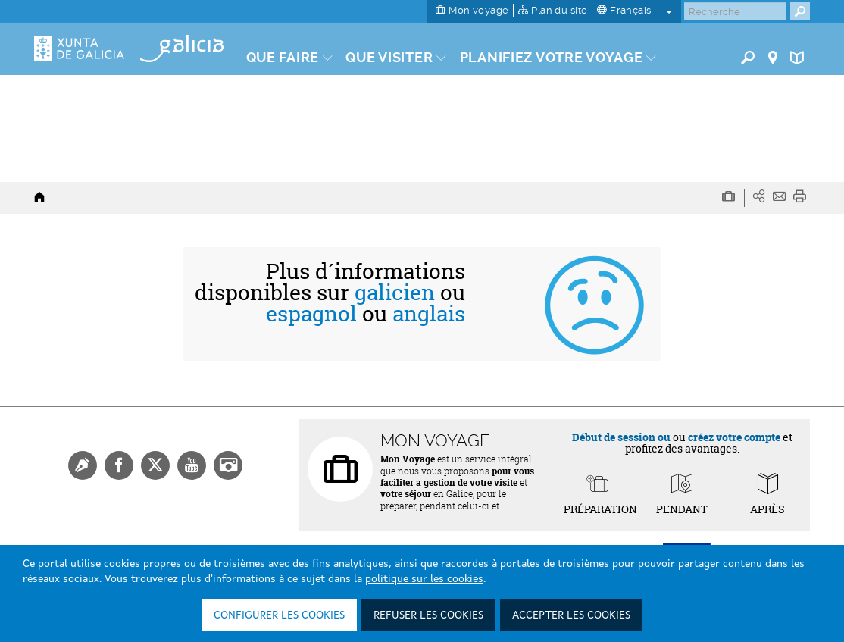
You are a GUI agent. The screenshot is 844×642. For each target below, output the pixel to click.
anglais (428, 313)
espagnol (311, 313)
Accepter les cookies (571, 615)
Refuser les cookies (428, 615)
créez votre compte (734, 437)
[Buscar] (735, 11)
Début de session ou (621, 437)
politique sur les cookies (424, 579)
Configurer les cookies (279, 615)
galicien (395, 292)
